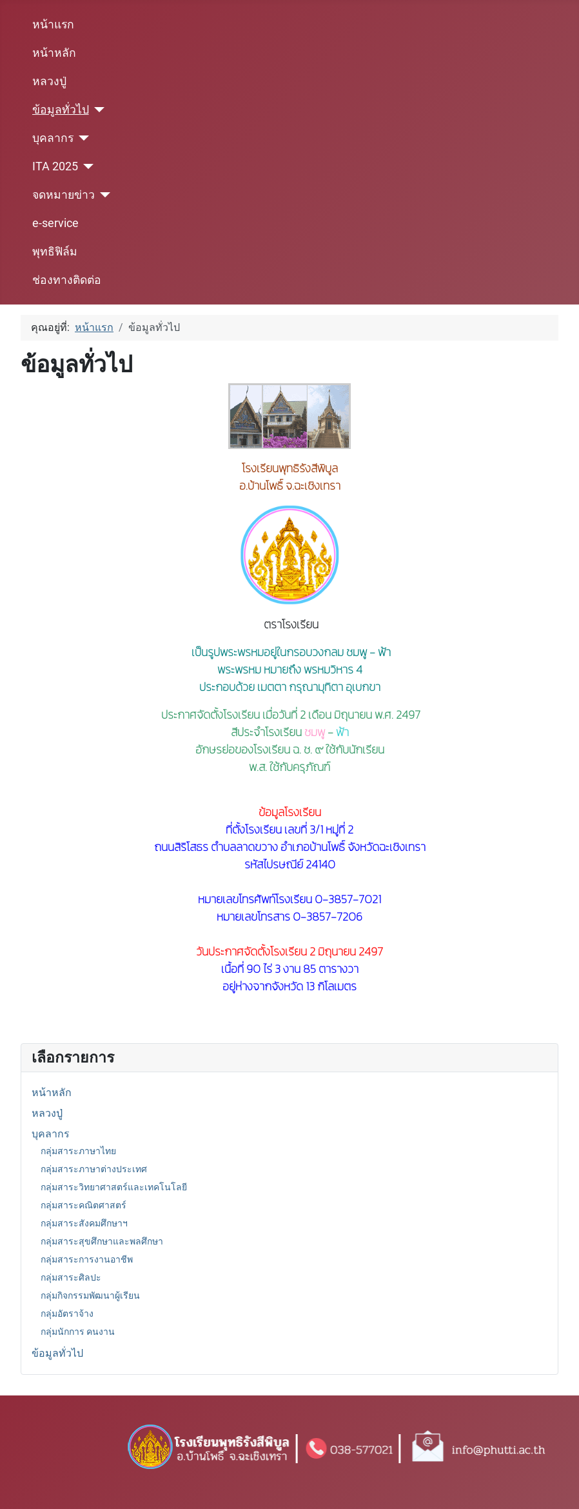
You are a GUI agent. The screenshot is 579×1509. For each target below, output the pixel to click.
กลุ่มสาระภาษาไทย (78, 1151)
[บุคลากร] (82, 138)
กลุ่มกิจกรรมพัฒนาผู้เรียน (90, 1295)
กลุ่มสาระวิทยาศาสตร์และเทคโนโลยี (114, 1187)
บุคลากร (53, 138)
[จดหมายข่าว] (103, 194)
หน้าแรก (53, 24)
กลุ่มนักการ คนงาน (78, 1331)
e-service (55, 223)
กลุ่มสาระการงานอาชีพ (87, 1259)
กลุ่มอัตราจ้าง (67, 1313)
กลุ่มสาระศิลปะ (71, 1277)
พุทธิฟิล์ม (54, 251)
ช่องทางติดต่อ (66, 280)
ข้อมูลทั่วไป (60, 109)
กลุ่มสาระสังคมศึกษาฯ (84, 1223)
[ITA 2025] (86, 166)
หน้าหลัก (54, 52)
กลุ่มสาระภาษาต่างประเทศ (94, 1169)
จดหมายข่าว (63, 194)
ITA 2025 (55, 166)
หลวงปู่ (49, 81)
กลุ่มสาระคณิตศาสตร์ (83, 1205)
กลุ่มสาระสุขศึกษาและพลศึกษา (102, 1241)
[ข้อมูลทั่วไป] (97, 109)
